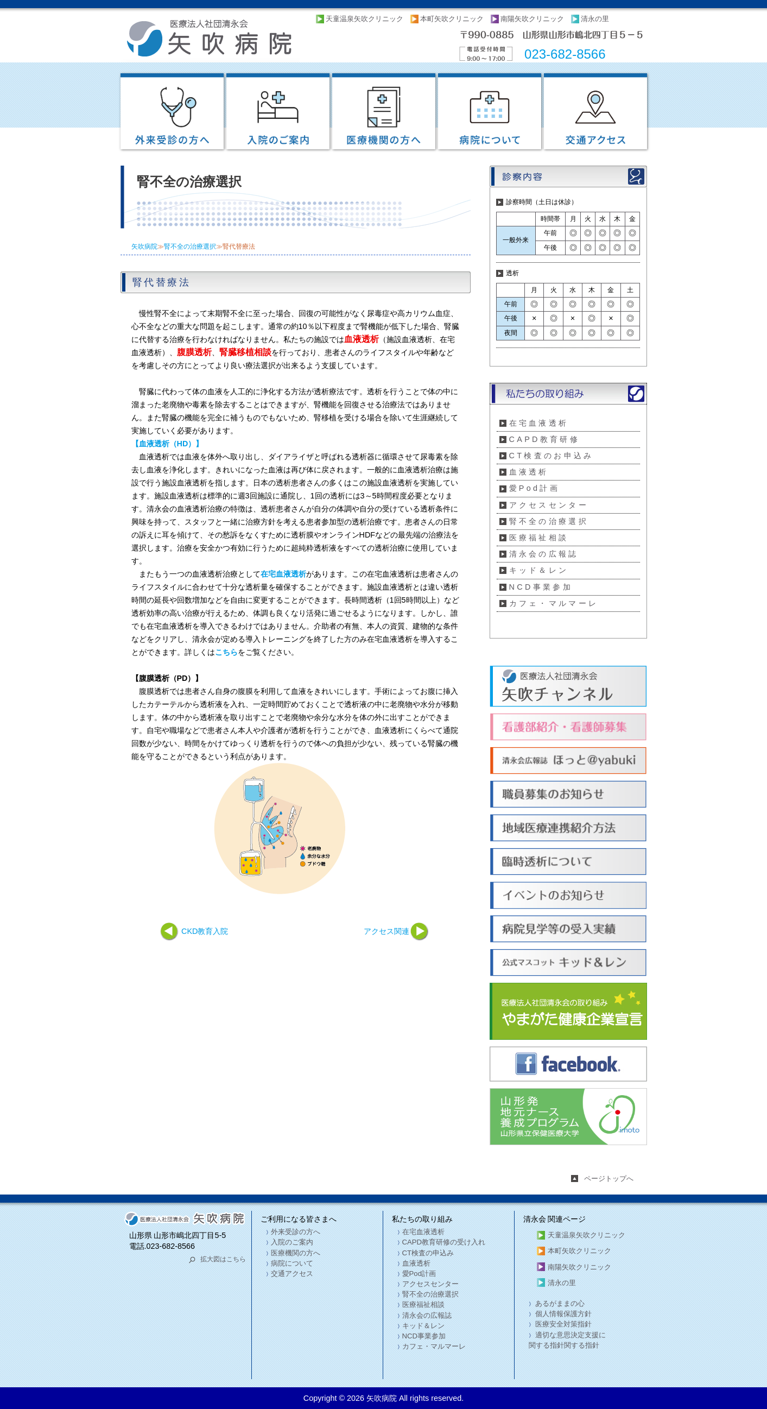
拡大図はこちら (223, 1259)
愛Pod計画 (534, 488)
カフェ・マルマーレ (554, 603)
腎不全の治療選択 (190, 246)
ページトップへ (608, 1178)
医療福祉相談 (539, 537)
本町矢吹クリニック (452, 19)
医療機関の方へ (295, 1253)
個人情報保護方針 (563, 1314)
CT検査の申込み (428, 1253)
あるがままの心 (559, 1303)
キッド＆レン (539, 570)
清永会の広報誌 (544, 553)
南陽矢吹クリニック (532, 19)
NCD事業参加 (541, 587)
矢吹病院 (144, 246)
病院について (292, 1263)
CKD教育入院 (204, 931)
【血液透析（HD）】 (167, 443)
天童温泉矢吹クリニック (364, 19)
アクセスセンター (549, 505)
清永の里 (595, 19)
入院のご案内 (292, 1242)
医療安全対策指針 (563, 1324)
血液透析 (529, 471)
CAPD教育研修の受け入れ (444, 1242)
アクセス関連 (386, 931)
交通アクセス (292, 1273)
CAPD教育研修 (544, 439)
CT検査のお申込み (551, 455)
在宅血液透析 (539, 423)
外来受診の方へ (295, 1232)
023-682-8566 (564, 54)
